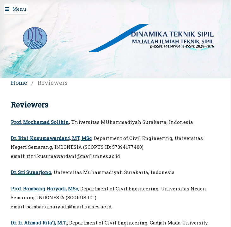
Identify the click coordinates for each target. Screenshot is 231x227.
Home (19, 82)
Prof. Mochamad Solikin (40, 122)
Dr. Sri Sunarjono (31, 172)
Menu (19, 9)
